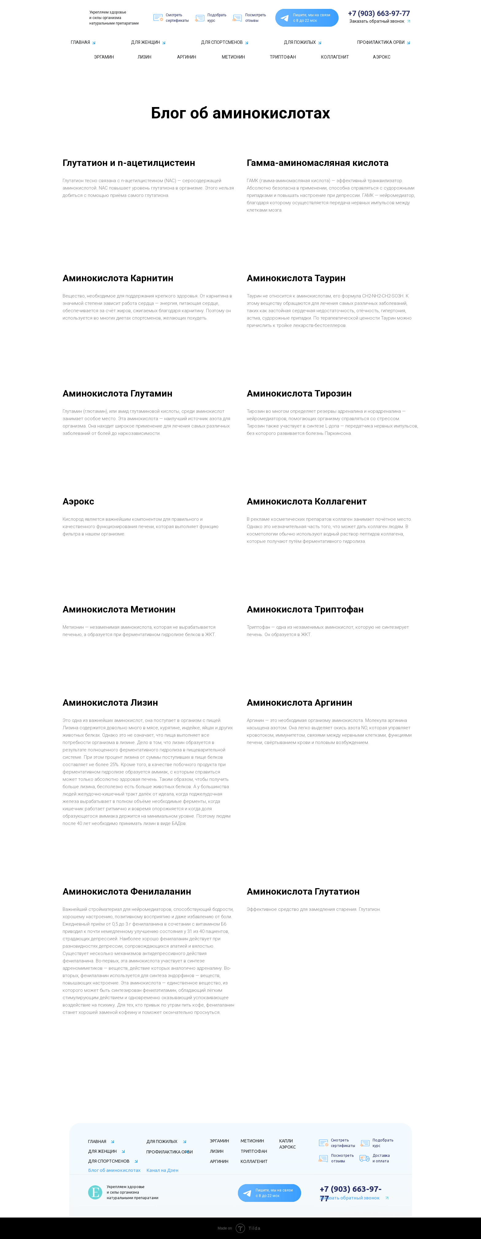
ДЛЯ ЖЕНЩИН (145, 42)
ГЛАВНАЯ (80, 42)
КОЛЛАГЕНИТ (335, 57)
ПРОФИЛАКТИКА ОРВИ (381, 42)
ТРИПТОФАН (283, 57)
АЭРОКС (381, 57)
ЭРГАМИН (104, 57)
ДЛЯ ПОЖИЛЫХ (300, 42)
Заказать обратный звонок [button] (377, 21)
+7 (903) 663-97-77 (379, 14)
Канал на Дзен (162, 1170)
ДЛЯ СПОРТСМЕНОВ (222, 42)
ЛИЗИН (144, 57)
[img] (76, 18)
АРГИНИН (186, 57)
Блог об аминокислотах (114, 1170)
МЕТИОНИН (233, 57)
